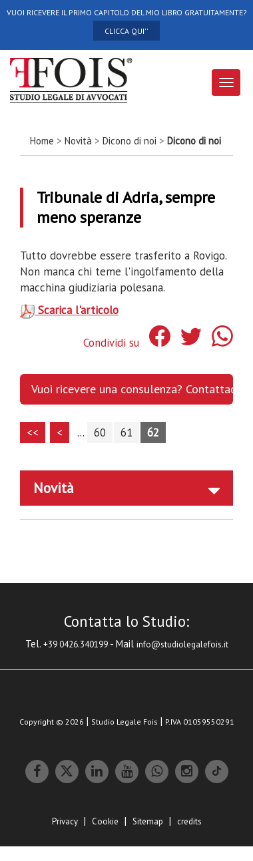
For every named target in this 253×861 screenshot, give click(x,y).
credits (189, 821)
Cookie (105, 821)
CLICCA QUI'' (126, 31)
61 (126, 432)
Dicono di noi (129, 140)
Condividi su (111, 342)
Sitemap (147, 821)
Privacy (65, 821)
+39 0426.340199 (75, 644)
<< (33, 432)
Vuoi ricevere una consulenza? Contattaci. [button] (132, 389)
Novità (78, 140)
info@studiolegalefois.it (182, 644)
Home (42, 140)
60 (100, 432)
